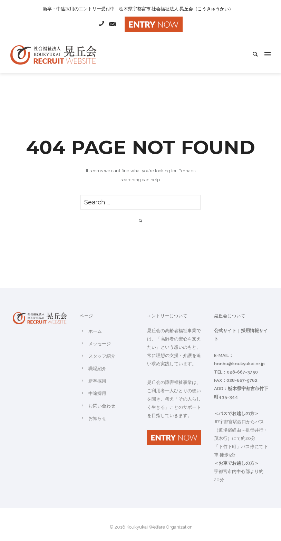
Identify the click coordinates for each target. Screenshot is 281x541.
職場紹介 (97, 368)
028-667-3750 (242, 372)
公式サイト (225, 330)
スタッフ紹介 (101, 356)
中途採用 (97, 393)
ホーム (95, 331)
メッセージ (99, 343)
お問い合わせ (101, 405)
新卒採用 (97, 381)
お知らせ (97, 418)
